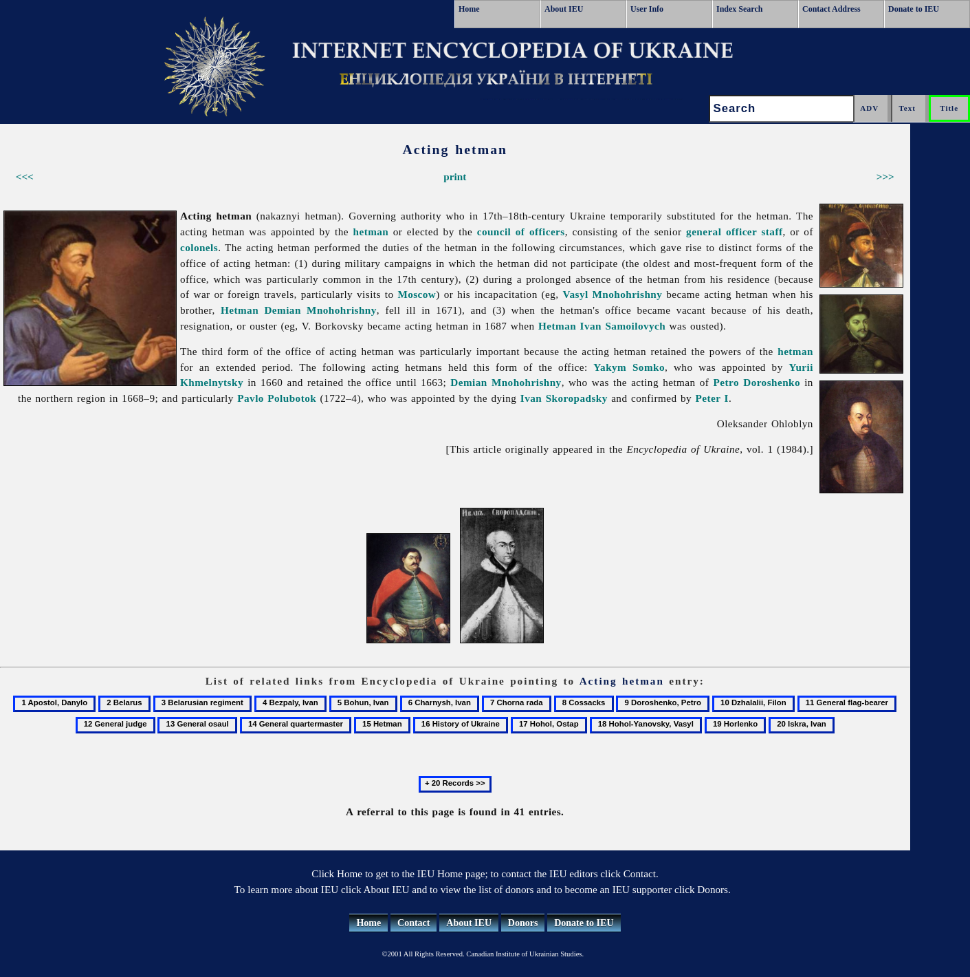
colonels (199, 247)
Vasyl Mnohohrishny (613, 294)
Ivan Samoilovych (623, 326)
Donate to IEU (913, 9)
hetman (371, 231)
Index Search (739, 9)
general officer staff (734, 231)
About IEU (563, 9)
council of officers (521, 231)
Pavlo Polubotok (276, 398)
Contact (413, 923)
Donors (523, 923)
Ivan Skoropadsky (564, 398)
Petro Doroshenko (757, 382)
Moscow (416, 294)
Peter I (712, 398)
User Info (646, 9)
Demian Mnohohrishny (320, 310)
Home (469, 9)
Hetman (239, 310)
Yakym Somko (629, 367)
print (454, 176)
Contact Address (831, 9)
